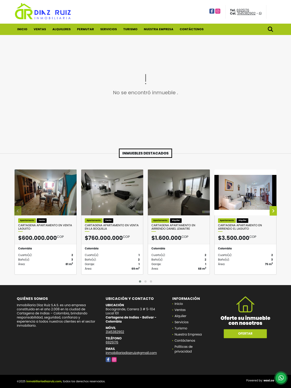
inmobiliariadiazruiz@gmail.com (131, 353)
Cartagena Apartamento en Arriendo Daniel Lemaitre (173, 227)
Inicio (22, 29)
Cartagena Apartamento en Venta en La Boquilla (112, 227)
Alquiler (180, 316)
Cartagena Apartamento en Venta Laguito (45, 227)
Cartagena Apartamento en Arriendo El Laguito (240, 227)
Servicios (108, 29)
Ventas (40, 29)
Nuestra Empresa (158, 29)
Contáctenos (192, 29)
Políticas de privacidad (184, 349)
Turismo (130, 29)
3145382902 (246, 13)
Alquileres (61, 29)
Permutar (85, 29)
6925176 (243, 10)
